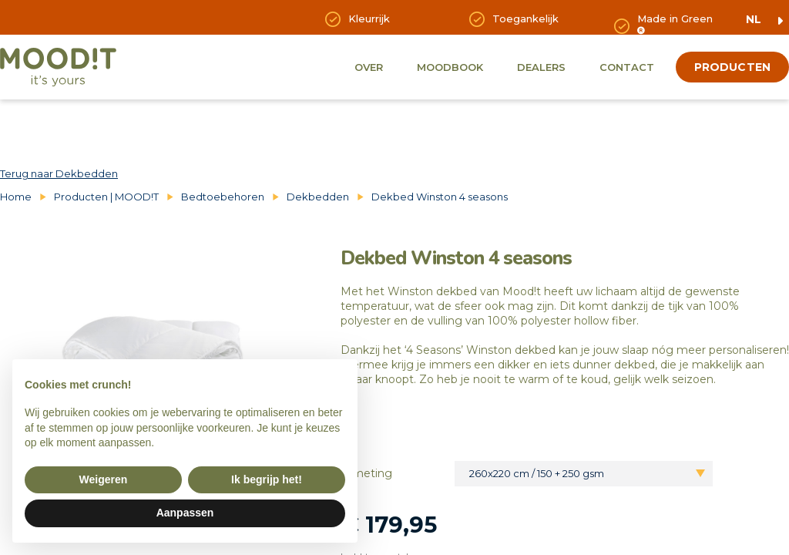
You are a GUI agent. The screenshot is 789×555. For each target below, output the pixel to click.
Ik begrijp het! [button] (266, 479)
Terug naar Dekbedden (59, 173)
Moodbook (450, 67)
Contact (626, 67)
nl (753, 19)
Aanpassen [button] (185, 512)
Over (368, 67)
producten (732, 67)
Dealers (541, 67)
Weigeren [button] (103, 479)
